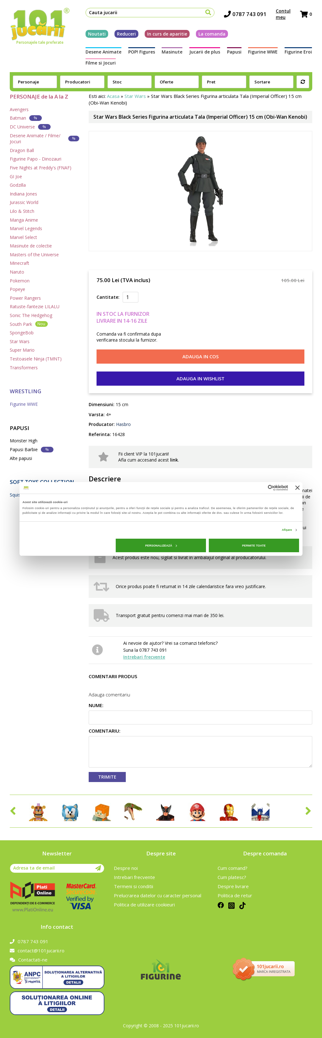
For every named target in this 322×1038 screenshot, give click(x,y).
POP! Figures (141, 52)
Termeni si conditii (133, 886)
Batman (26, 118)
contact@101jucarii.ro (37, 950)
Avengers (19, 109)
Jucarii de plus (204, 52)
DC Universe (30, 127)
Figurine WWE (263, 52)
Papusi (234, 52)
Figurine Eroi (298, 52)
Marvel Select (23, 237)
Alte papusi (21, 458)
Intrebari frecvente (144, 657)
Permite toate (254, 545)
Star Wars (20, 341)
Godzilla (18, 185)
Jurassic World (24, 202)
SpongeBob (22, 333)
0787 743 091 (245, 14)
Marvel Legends (26, 228)
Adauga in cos (200, 356)
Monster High (23, 441)
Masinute (172, 52)
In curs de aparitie (167, 34)
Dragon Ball (22, 150)
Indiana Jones (23, 194)
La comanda (211, 34)
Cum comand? (232, 868)
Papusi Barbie (31, 449)
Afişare (287, 529)
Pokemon (20, 281)
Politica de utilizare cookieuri (144, 904)
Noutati (96, 34)
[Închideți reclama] (297, 487)
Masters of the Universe (34, 255)
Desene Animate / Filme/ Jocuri (44, 139)
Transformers (24, 368)
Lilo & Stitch (22, 211)
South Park (29, 324)
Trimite (107, 777)
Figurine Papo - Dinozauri (35, 159)
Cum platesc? (232, 877)
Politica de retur (235, 895)
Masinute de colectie (31, 246)
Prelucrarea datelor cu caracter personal (157, 895)
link (174, 460)
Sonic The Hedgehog (31, 315)
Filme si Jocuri (100, 63)
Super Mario (22, 350)
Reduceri (126, 34)
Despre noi (126, 868)
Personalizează (161, 545)
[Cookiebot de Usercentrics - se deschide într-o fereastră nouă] (260, 488)
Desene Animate (103, 52)
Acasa (113, 96)
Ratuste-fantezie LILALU (34, 306)
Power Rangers (25, 298)
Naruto (17, 272)
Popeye (17, 289)
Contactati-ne (28, 959)
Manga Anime (24, 220)
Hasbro (123, 424)
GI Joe (16, 176)
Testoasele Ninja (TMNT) (36, 359)
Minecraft (19, 263)
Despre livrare (233, 886)
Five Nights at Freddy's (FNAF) (40, 168)
